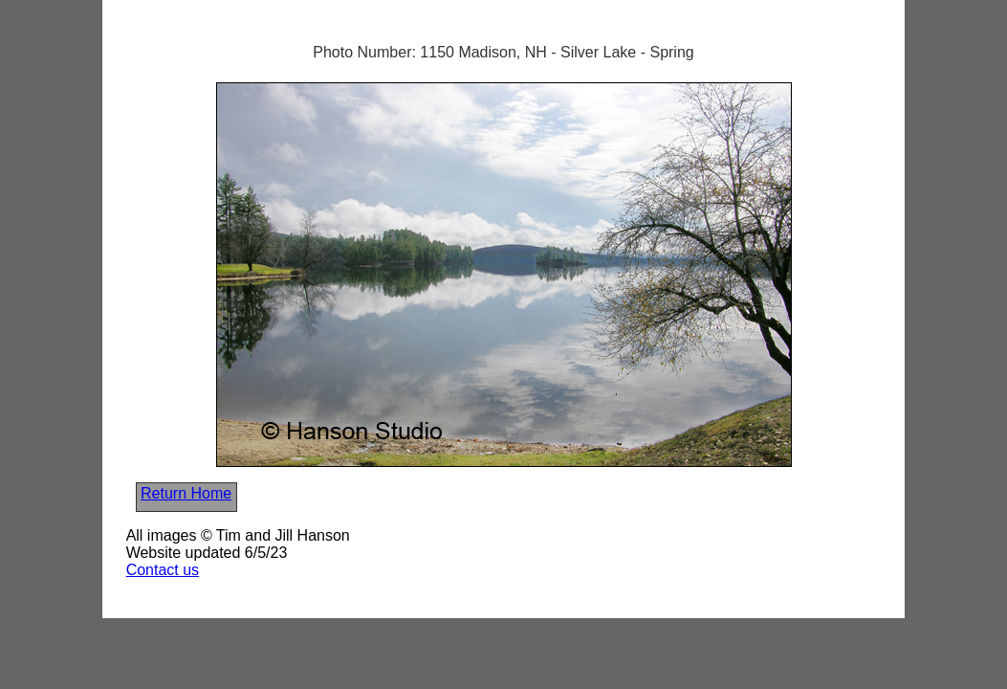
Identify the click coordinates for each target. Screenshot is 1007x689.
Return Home (186, 493)
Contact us (162, 570)
